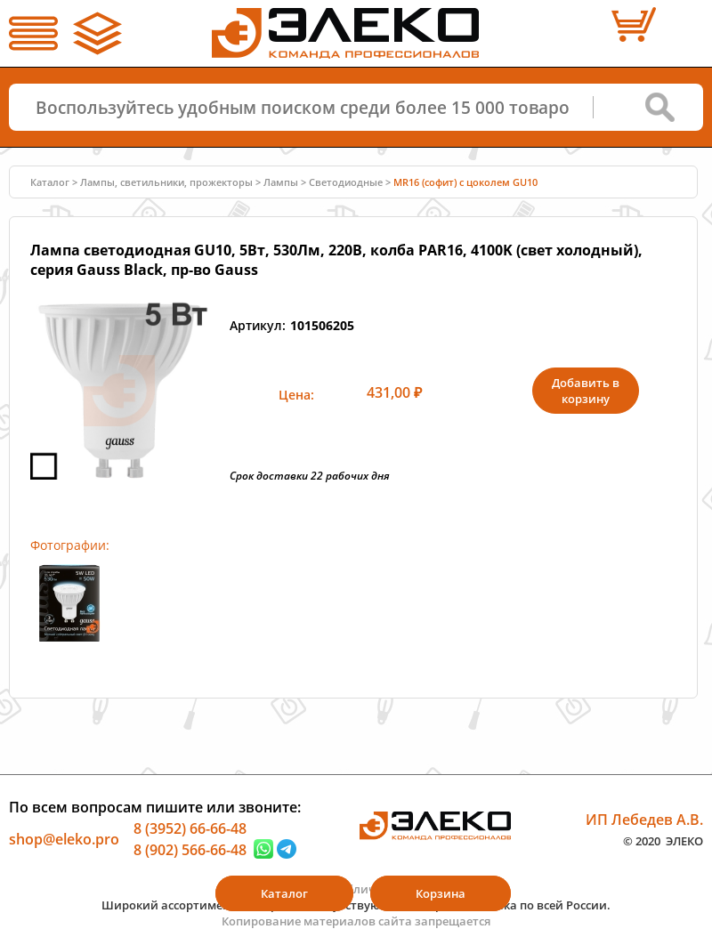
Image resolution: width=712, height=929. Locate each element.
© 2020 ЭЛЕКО (663, 840)
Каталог (49, 182)
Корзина (440, 893)
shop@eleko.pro (64, 839)
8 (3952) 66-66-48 (190, 828)
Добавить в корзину (585, 391)
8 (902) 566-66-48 (190, 849)
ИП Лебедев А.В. (644, 819)
